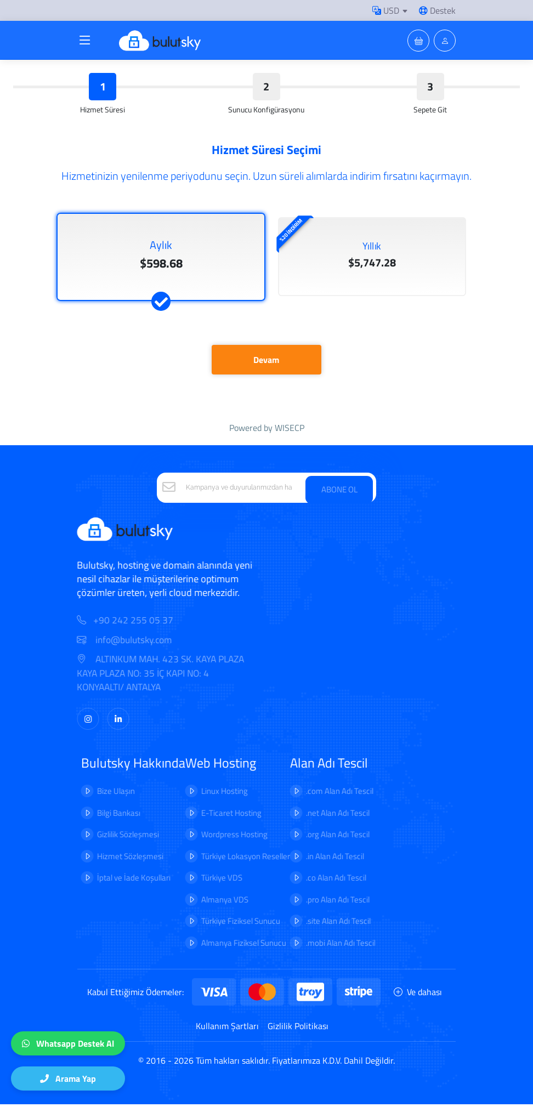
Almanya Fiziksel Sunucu (236, 945)
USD (385, 10)
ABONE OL (339, 491)
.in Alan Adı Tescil (327, 859)
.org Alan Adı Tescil (330, 837)
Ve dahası (418, 994)
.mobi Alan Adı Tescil (333, 945)
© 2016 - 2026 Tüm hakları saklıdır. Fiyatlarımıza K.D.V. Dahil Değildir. (266, 1063)
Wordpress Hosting (227, 837)
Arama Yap (68, 1078)
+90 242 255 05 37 (141, 624)
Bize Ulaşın (108, 793)
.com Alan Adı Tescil (332, 793)
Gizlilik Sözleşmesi (120, 837)
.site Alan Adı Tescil (330, 923)
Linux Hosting (217, 793)
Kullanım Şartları (227, 1028)
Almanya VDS (217, 902)
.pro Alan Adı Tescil (330, 902)
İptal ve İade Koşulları (126, 880)
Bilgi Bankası (111, 815)
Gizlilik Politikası (298, 1028)
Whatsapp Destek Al (68, 1043)
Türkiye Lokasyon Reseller (238, 859)
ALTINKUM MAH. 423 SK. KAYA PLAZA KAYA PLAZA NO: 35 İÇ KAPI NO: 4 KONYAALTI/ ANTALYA (168, 676)
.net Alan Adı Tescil (330, 815)
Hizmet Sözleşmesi (122, 859)
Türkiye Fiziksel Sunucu (233, 923)
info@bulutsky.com (131, 643)
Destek (437, 10)
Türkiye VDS (214, 880)
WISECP (289, 430)
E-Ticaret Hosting (224, 815)
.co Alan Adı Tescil (328, 880)
